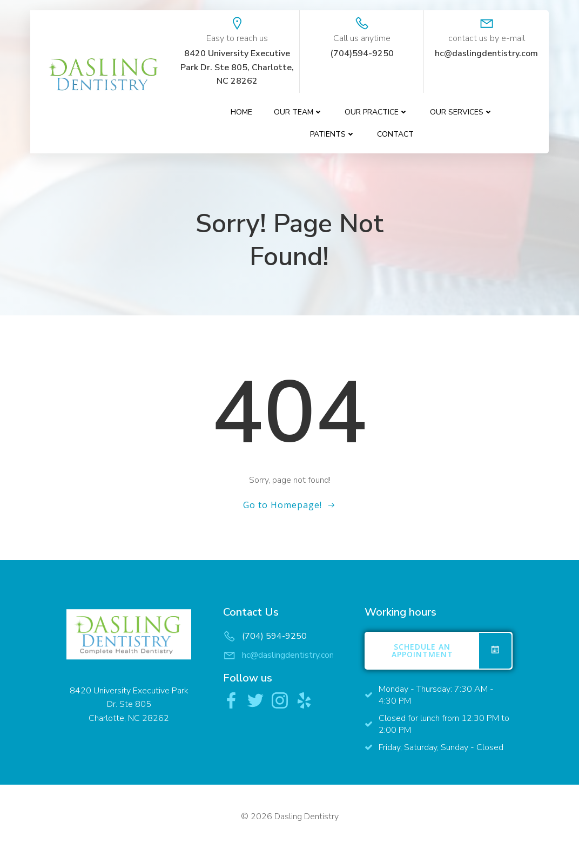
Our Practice (377, 112)
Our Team (299, 112)
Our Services (462, 112)
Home (242, 112)
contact (396, 135)
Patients (333, 135)
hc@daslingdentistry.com (289, 656)
